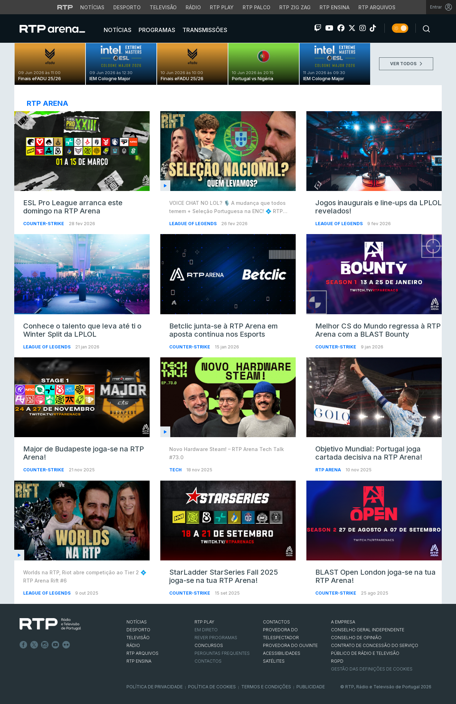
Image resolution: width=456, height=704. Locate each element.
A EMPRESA (343, 622)
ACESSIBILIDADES (281, 653)
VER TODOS (406, 63)
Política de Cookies (212, 686)
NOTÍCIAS (136, 622)
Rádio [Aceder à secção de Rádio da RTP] (193, 7)
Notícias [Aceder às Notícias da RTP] (92, 7)
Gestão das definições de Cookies (372, 669)
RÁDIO (133, 645)
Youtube (55, 645)
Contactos (208, 661)
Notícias (116, 29)
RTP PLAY (204, 622)
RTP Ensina (138, 661)
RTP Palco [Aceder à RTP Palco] (256, 7)
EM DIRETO (206, 629)
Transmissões (204, 29)
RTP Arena (328, 469)
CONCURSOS (209, 645)
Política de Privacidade (154, 686)
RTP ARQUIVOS (142, 653)
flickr (66, 645)
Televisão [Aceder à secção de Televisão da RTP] (163, 7)
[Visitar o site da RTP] (65, 7)
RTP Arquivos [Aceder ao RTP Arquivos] (376, 7)
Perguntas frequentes (222, 653)
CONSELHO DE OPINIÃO (356, 637)
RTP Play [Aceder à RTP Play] (222, 7)
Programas (156, 29)
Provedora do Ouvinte (290, 645)
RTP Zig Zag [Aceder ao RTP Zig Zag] (295, 7)
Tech (176, 469)
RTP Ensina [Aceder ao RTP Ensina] (334, 7)
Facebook (23, 645)
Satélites (274, 661)
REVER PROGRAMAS (216, 637)
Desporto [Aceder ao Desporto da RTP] (127, 7)
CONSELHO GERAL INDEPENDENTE (367, 629)
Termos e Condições (266, 686)
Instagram (45, 645)
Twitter (34, 645)
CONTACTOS (276, 622)
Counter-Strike (44, 223)
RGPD (337, 661)
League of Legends (193, 223)
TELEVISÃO (138, 637)
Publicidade (310, 686)
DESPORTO (138, 629)
